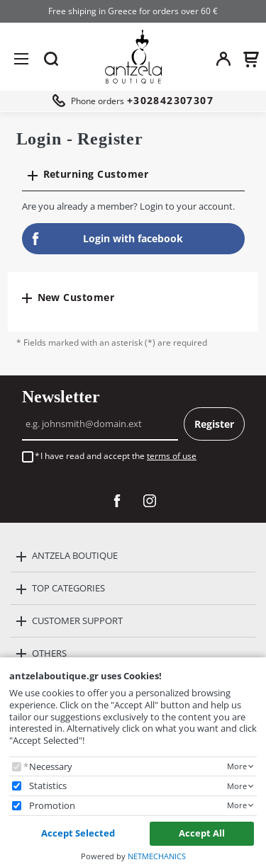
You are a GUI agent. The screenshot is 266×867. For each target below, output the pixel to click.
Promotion (52, 806)
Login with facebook (106, 238)
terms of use (171, 456)
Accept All (202, 833)
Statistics (48, 786)
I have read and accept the (118, 456)
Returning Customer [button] (96, 174)
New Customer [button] (76, 297)
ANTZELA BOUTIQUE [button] (75, 555)
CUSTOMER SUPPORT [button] (77, 620)
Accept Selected (78, 833)
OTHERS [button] (49, 653)
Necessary (50, 767)
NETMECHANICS (157, 856)
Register (214, 424)
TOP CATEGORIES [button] (68, 588)
